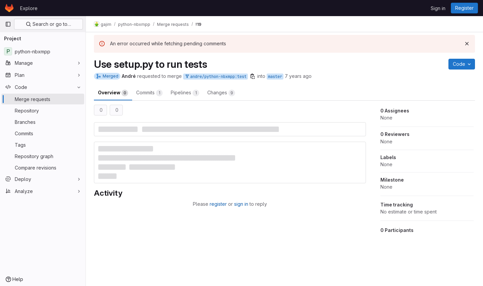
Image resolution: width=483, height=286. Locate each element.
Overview (113, 93)
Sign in (438, 8)
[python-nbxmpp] (42, 51)
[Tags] (42, 144)
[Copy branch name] (253, 76)
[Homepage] (9, 8)
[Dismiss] (467, 44)
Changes (221, 93)
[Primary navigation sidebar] (8, 24)
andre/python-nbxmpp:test (215, 77)
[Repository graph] (42, 156)
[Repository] (42, 110)
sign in (241, 204)
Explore (29, 8)
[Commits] (42, 133)
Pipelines (185, 93)
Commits (149, 93)
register (218, 204)
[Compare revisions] (42, 167)
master (275, 76)
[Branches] (42, 121)
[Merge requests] (42, 99)
